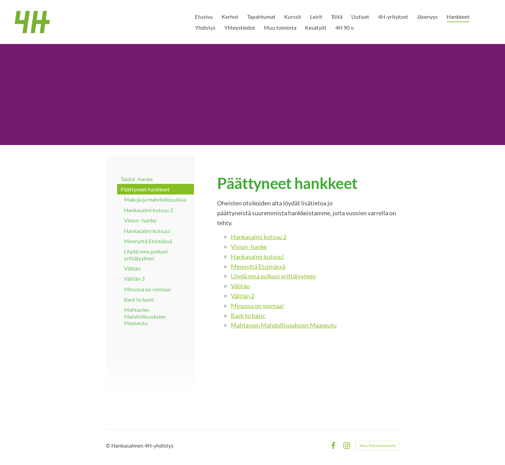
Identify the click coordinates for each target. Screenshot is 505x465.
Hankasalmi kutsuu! (257, 256)
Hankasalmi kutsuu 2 (258, 237)
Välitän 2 (242, 296)
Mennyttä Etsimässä (258, 266)
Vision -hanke (249, 246)
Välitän (240, 286)
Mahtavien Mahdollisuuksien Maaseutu (284, 325)
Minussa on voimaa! (257, 305)
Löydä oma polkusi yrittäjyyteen (273, 276)
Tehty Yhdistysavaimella (377, 446)
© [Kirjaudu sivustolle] (108, 445)
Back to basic (248, 315)
